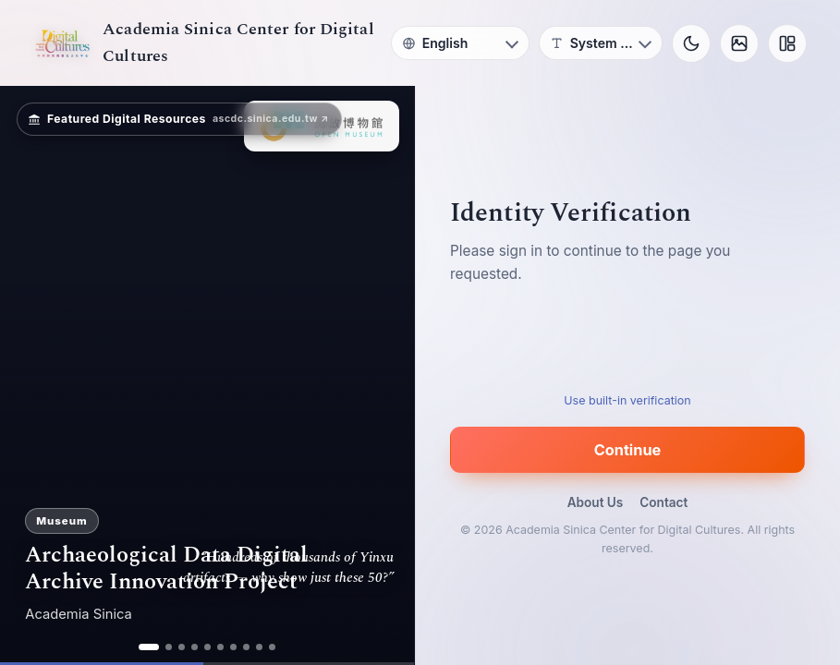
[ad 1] (149, 647)
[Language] (460, 43)
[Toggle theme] (691, 43)
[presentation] (627, 344)
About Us (595, 502)
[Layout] (787, 43)
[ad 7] (233, 647)
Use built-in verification (627, 400)
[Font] (601, 43)
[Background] (739, 43)
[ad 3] (181, 647)
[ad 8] (246, 647)
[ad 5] (207, 647)
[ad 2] (168, 647)
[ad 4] (194, 647)
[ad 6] (220, 647)
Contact (663, 502)
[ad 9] (259, 647)
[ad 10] (272, 647)
